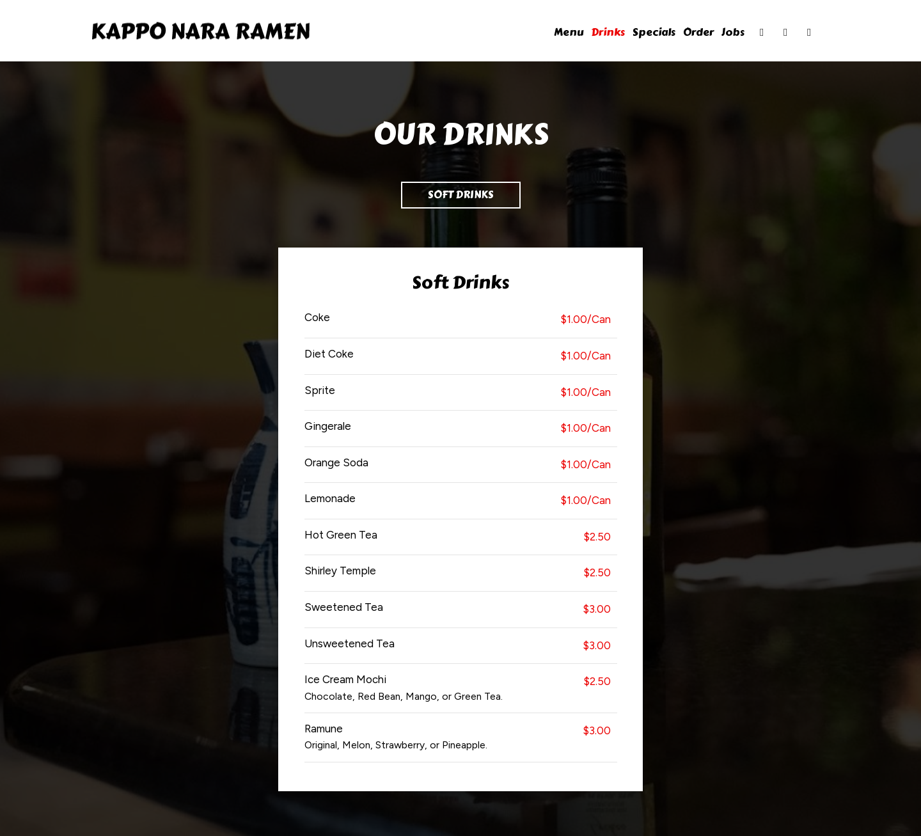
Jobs (732, 32)
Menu (568, 32)
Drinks (608, 32)
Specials (654, 32)
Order (698, 32)
